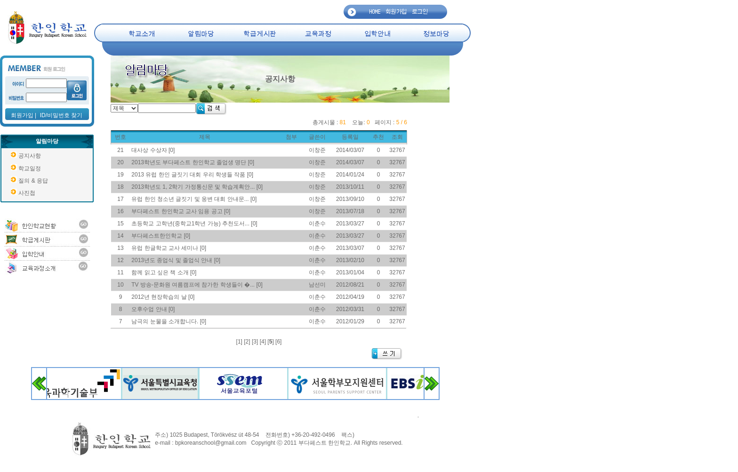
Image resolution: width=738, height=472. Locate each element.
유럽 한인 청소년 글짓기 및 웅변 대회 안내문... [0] (194, 199)
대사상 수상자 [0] (153, 150)
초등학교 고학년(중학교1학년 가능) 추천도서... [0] (194, 223)
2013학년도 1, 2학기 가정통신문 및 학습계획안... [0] (197, 187)
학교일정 (29, 168)
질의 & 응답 (33, 180)
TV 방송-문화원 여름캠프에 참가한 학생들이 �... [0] (197, 284)
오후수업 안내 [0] (153, 309)
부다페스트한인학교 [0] (160, 235)
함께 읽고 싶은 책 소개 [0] (163, 272)
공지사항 (29, 155)
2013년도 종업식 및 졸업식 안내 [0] (175, 260)
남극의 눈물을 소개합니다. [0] (168, 321)
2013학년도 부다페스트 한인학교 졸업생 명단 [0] (192, 162)
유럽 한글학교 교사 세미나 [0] (168, 248)
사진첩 (26, 193)
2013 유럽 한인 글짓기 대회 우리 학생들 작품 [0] (192, 174)
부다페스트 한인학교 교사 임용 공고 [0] (180, 211)
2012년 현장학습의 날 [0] (162, 297)
